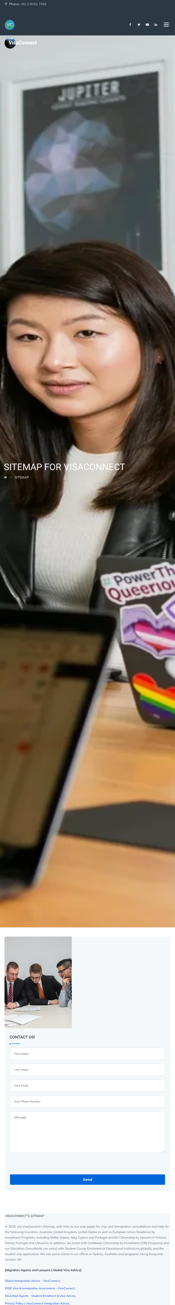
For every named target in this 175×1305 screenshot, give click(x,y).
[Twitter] (139, 24)
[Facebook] (130, 24)
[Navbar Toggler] (166, 24)
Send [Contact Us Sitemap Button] (87, 1179)
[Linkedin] (156, 24)
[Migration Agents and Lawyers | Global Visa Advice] (43, 1270)
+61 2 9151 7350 (33, 4)
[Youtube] (147, 24)
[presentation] (41, 1165)
